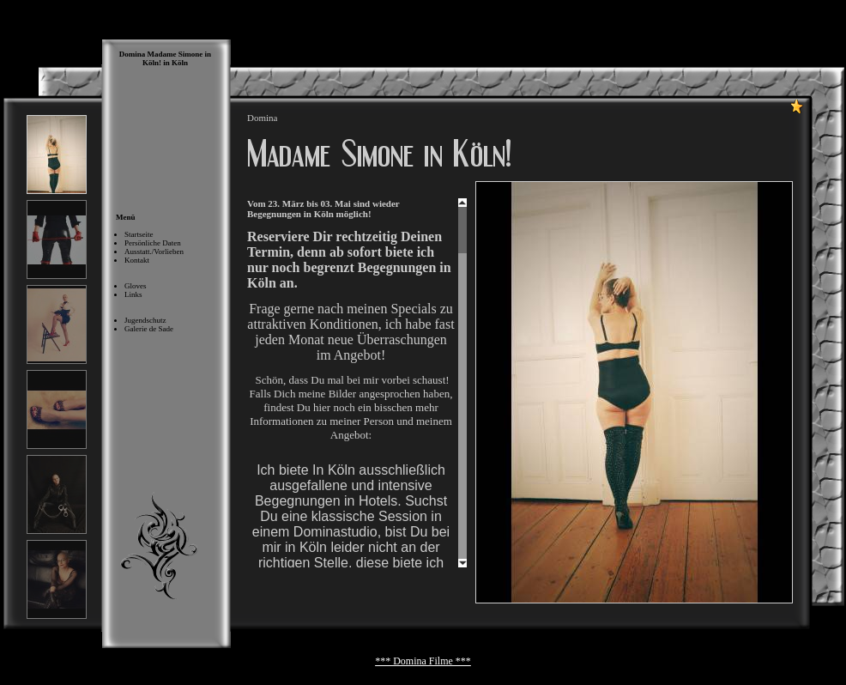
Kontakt (136, 260)
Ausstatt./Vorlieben (154, 251)
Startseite (139, 234)
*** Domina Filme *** (423, 661)
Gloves (135, 286)
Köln (180, 62)
